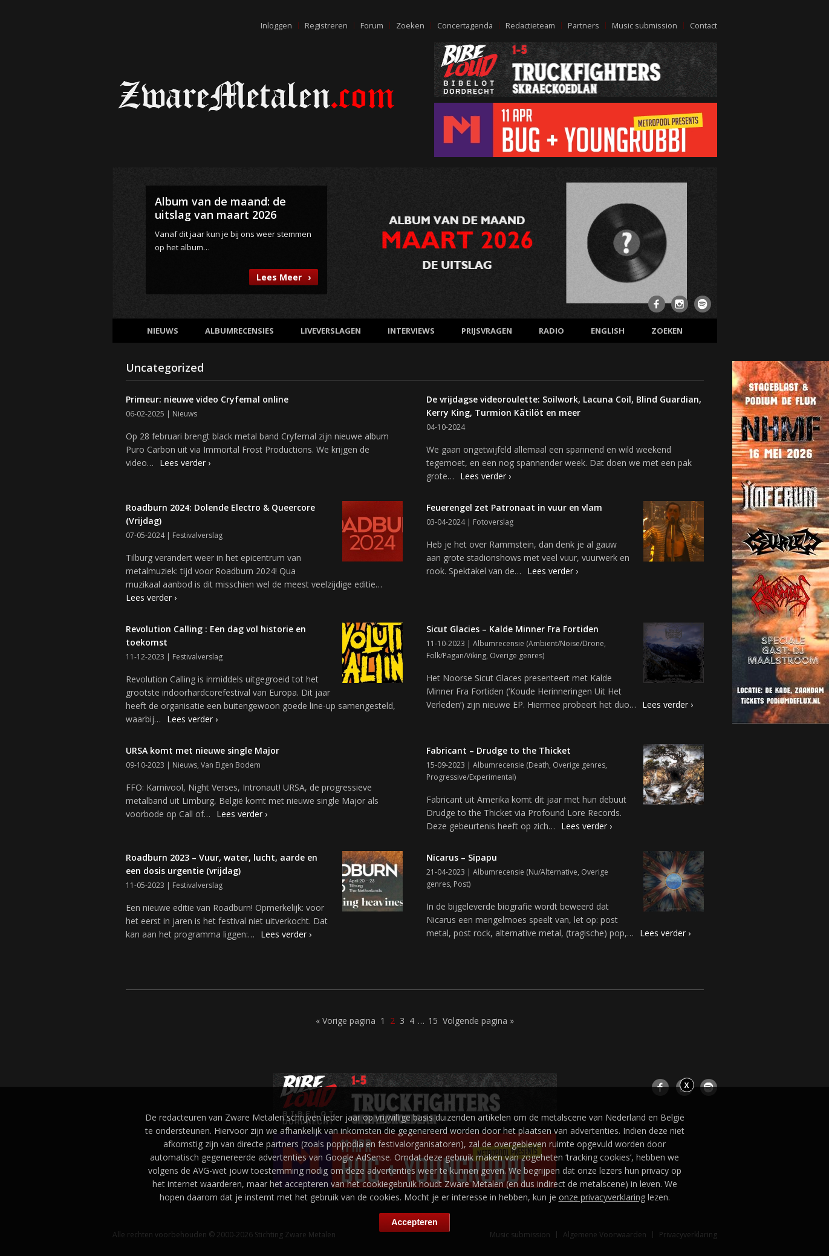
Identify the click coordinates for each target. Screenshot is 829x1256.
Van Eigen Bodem (231, 765)
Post (461, 884)
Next (700, 242)
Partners (583, 25)
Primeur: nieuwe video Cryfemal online (207, 399)
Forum (368, 25)
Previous (128, 242)
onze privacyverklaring (602, 1197)
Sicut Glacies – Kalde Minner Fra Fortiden (512, 629)
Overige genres (516, 655)
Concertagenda (462, 25)
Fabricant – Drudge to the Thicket (498, 750)
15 (433, 1020)
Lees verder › (185, 462)
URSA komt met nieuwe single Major (202, 750)
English (608, 330)
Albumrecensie (498, 643)
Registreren (322, 25)
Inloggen (272, 25)
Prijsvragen (486, 330)
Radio (551, 330)
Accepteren (414, 1222)
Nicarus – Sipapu (461, 857)
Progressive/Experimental (470, 777)
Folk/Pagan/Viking (456, 655)
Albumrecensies (239, 330)
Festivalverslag (197, 535)
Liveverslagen (331, 330)
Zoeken (406, 25)
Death (538, 765)
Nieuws (162, 330)
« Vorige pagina (345, 1020)
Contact (703, 25)
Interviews (411, 330)
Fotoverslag (493, 522)
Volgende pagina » (478, 1020)
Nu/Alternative (552, 872)
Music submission (644, 25)
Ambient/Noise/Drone (566, 643)
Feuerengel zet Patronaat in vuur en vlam (514, 507)
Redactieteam (528, 25)
